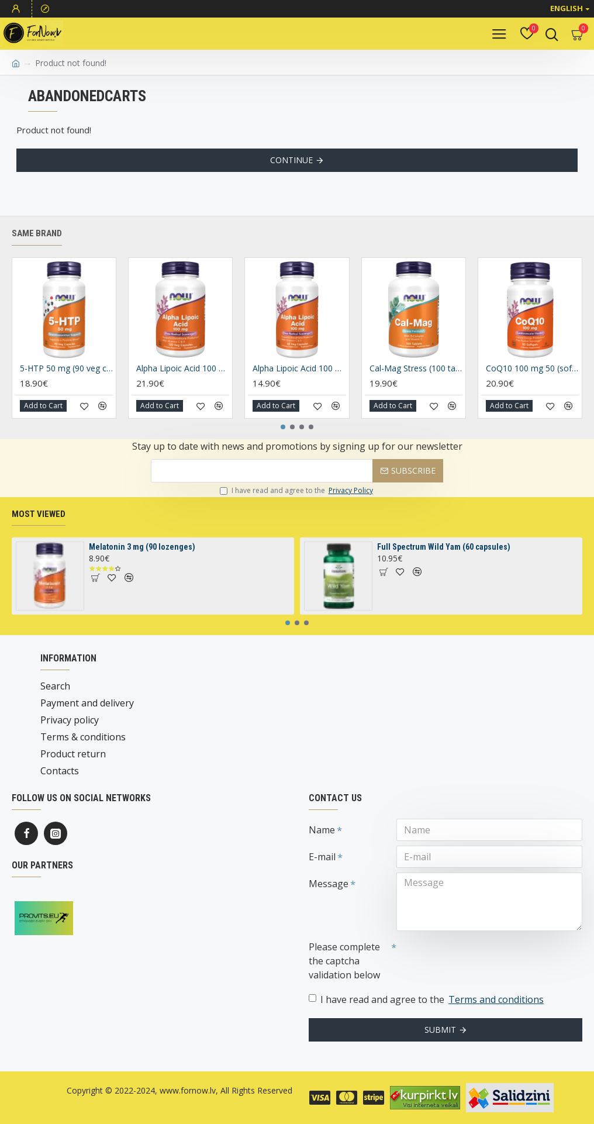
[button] (283, 427)
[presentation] (478, 957)
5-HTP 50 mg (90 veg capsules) (66, 368)
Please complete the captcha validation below (344, 960)
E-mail (322, 856)
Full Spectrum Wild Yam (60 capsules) (443, 546)
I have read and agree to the (297, 490)
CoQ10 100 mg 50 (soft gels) (532, 368)
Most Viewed (38, 514)
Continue (291, 160)
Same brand (37, 233)
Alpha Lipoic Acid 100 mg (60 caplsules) (299, 368)
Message (328, 883)
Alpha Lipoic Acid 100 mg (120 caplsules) (182, 368)
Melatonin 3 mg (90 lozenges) (142, 546)
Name (322, 829)
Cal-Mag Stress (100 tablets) (415, 368)
